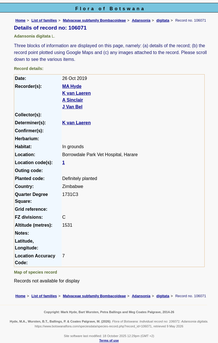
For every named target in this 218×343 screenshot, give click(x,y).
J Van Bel (72, 106)
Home (20, 20)
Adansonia (141, 20)
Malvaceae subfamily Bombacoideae (94, 20)
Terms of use (109, 340)
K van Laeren (76, 93)
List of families (44, 20)
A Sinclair (72, 100)
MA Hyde (71, 86)
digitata (162, 20)
